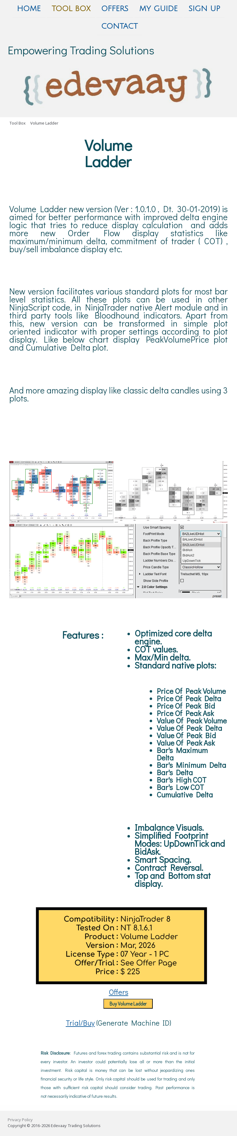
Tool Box (71, 9)
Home (29, 9)
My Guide (158, 9)
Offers (114, 9)
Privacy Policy (20, 1121)
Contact (119, 27)
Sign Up (204, 9)
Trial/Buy (80, 1024)
